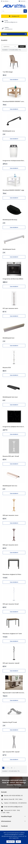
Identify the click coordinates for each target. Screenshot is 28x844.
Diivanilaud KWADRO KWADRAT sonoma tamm (14, 101)
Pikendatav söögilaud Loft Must (12, 574)
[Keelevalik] (23, 1)
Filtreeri (22, 46)
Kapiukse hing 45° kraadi (10, 722)
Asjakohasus (10, 46)
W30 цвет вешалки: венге (10, 545)
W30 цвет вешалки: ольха (10, 515)
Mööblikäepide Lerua (9, 131)
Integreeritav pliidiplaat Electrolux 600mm (14, 426)
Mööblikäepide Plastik (9, 249)
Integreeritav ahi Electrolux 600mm (13, 279)
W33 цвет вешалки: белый (11, 604)
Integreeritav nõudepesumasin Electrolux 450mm (14, 160)
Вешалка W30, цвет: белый (11, 456)
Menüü (4, 34)
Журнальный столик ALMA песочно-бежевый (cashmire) (14, 692)
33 (11, 767)
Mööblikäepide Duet (8, 338)
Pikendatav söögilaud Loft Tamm (12, 633)
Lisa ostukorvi (14, 79)
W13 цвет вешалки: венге (10, 308)
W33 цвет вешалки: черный (11, 663)
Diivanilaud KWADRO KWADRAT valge (13, 190)
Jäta (18, 841)
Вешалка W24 (7, 367)
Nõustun (11, 841)
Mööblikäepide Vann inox (10, 486)
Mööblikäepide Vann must (10, 397)
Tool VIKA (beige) (8, 72)
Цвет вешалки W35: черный (11, 752)
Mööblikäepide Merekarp (10, 219)
